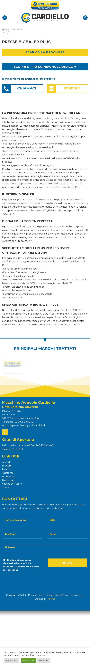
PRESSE (17, 29)
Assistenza (8, 473)
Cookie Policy (53, 595)
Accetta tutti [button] (28, 660)
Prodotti (7, 465)
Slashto (51, 598)
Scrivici (72, 88)
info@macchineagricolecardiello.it (27, 425)
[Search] (85, 17)
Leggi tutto (41, 655)
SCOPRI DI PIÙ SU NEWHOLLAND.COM (45, 66)
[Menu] (4, 17)
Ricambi (6, 469)
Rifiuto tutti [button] (44, 660)
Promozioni (8, 476)
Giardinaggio (9, 480)
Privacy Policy (21, 563)
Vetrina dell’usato (12, 483)
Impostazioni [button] (12, 660)
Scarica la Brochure (45, 52)
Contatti (6, 487)
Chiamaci (26, 88)
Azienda (6, 462)
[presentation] (21, 577)
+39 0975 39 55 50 (23, 421)
